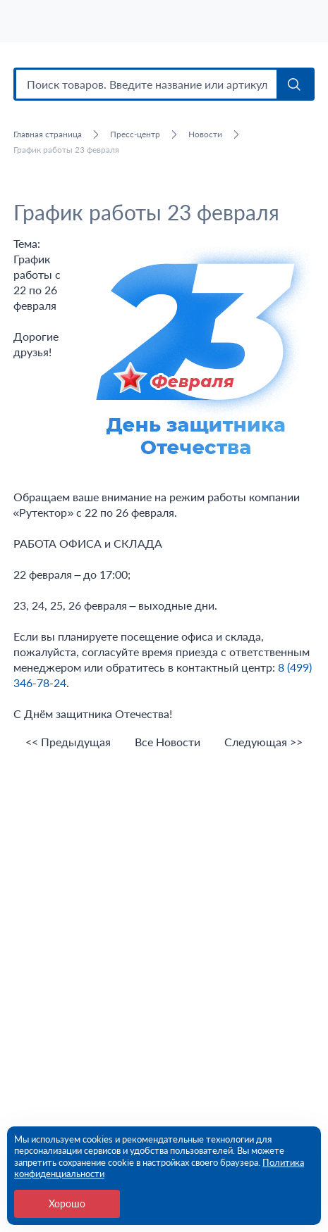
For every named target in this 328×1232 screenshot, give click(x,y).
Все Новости (167, 742)
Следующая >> (263, 742)
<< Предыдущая (68, 742)
